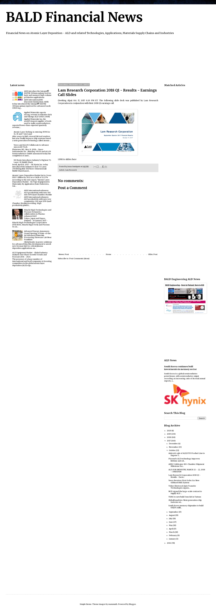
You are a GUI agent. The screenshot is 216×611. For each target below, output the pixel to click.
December (173, 443)
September (174, 512)
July (171, 518)
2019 (169, 434)
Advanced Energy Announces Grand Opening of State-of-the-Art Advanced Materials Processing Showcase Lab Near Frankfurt (38, 235)
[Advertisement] (96, 58)
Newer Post (64, 254)
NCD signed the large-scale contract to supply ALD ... (185, 492)
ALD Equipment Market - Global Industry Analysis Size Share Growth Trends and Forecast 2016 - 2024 (30, 255)
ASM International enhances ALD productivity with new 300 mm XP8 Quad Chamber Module (38, 192)
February (173, 535)
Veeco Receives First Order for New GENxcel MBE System (183, 481)
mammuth (112, 604)
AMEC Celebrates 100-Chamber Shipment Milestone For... (186, 465)
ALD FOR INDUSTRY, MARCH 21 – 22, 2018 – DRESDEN (186, 471)
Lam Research (71, 170)
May (171, 525)
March (172, 532)
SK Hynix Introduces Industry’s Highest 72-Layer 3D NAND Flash (33, 161)
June (171, 522)
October (172, 450)
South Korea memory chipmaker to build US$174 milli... (185, 507)
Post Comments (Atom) (79, 258)
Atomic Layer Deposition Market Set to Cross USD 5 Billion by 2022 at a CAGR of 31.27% (31, 176)
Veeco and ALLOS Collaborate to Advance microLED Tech (31, 146)
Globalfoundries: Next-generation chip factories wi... (185, 501)
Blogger (132, 604)
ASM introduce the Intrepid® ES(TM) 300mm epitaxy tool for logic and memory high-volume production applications (37, 94)
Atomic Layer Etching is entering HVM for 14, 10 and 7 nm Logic (32, 133)
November (174, 447)
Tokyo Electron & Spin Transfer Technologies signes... (182, 487)
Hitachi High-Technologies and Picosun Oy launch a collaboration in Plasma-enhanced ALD (37, 213)
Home (108, 254)
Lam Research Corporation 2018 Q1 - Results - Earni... (184, 476)
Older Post (152, 254)
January (172, 539)
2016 (169, 543)
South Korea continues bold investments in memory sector (180, 368)
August (172, 515)
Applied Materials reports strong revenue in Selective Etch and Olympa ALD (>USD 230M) (38, 114)
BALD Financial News (74, 17)
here (74, 159)
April (171, 529)
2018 (169, 437)
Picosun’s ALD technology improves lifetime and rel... (184, 460)
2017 (169, 441)
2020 (169, 431)
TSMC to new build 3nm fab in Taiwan (184, 497)
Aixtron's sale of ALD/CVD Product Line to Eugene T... (186, 454)
